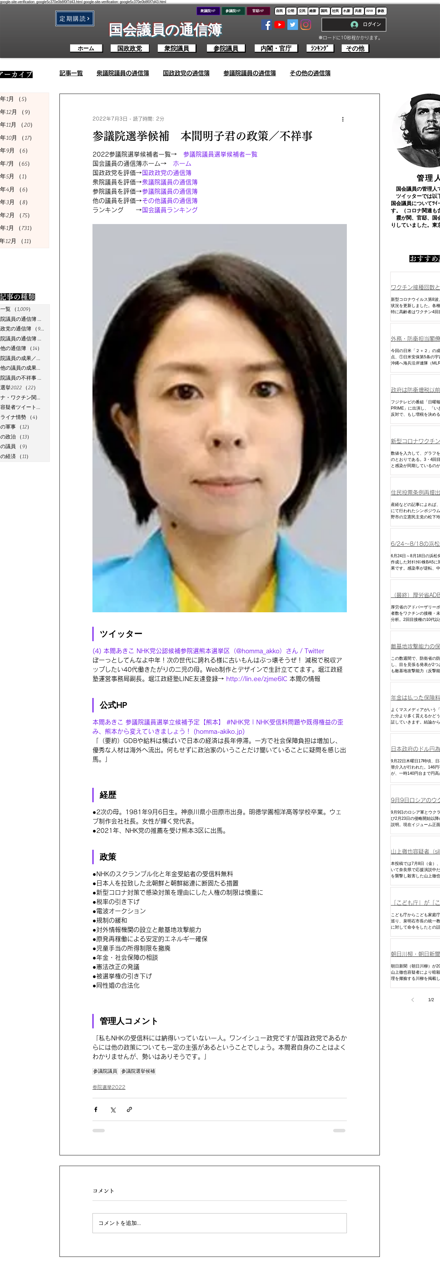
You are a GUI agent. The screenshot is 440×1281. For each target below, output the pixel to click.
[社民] (336, 11)
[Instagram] (305, 24)
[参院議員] (226, 48)
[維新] (313, 11)
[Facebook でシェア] (95, 1109)
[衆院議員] (177, 48)
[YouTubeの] (279, 24)
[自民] (280, 11)
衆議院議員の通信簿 (123, 73)
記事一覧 (71, 73)
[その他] (356, 48)
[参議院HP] (233, 11)
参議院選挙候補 (138, 1071)
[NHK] (370, 11)
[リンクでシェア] (129, 1109)
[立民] (302, 11)
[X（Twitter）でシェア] (112, 1109)
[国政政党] (130, 48)
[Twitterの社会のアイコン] (292, 24)
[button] (74, 18)
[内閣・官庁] (276, 48)
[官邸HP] (258, 11)
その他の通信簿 (310, 73)
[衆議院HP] (208, 11)
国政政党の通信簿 (186, 73)
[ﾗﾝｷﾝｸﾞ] (320, 48)
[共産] (358, 11)
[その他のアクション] (343, 119)
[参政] (381, 11)
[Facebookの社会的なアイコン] (266, 24)
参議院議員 (105, 1071)
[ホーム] (86, 48)
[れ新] (347, 11)
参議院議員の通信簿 (249, 73)
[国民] (324, 11)
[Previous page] (412, 1000)
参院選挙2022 (108, 1087)
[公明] (291, 11)
